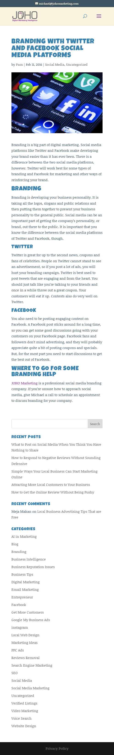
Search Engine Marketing (31, 665)
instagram (19, 627)
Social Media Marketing (30, 687)
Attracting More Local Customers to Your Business (50, 484)
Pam (19, 64)
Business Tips (22, 574)
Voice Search (21, 718)
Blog (14, 544)
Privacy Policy (57, 748)
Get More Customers (27, 612)
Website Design (23, 725)
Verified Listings (24, 703)
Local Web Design (25, 634)
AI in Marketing (24, 536)
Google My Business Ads (30, 619)
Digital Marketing (25, 581)
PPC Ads (17, 650)
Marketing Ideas (24, 642)
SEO (14, 672)
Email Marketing (25, 589)
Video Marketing (24, 710)
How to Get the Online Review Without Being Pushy (52, 492)
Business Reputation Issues (33, 566)
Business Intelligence (28, 559)
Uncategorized (76, 64)
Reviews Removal (25, 657)
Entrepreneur (22, 597)
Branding (18, 551)
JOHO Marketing (24, 383)
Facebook (18, 604)
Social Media (54, 64)
